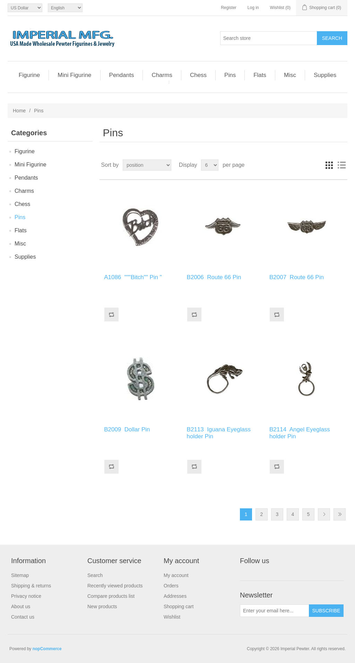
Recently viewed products (115, 585)
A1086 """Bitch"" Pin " (133, 277)
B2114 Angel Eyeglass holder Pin (299, 433)
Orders (171, 585)
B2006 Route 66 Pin (215, 277)
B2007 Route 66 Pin (297, 277)
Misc (290, 75)
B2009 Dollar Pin (127, 429)
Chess (198, 75)
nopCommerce (47, 648)
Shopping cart (178, 606)
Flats (259, 75)
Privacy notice (26, 596)
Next (324, 514)
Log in (253, 7)
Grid (329, 165)
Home (19, 110)
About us (20, 606)
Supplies (325, 75)
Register (228, 7)
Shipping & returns (31, 585)
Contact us (22, 617)
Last (340, 514)
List (341, 165)
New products (102, 606)
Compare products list (111, 596)
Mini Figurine (74, 75)
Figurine (29, 75)
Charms (161, 75)
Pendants (121, 75)
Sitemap (20, 575)
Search (95, 575)
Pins (230, 75)
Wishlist (172, 617)
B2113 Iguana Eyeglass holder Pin (219, 433)
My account (176, 575)
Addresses (175, 596)
